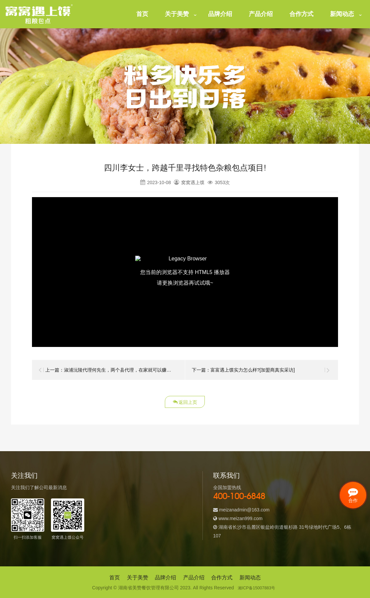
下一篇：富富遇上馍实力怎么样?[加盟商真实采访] (243, 370)
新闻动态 (342, 14)
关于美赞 (177, 14)
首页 (142, 14)
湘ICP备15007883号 (256, 587)
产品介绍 (261, 14)
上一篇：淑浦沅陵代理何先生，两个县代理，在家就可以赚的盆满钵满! (118, 370)
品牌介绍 (220, 14)
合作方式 (301, 14)
